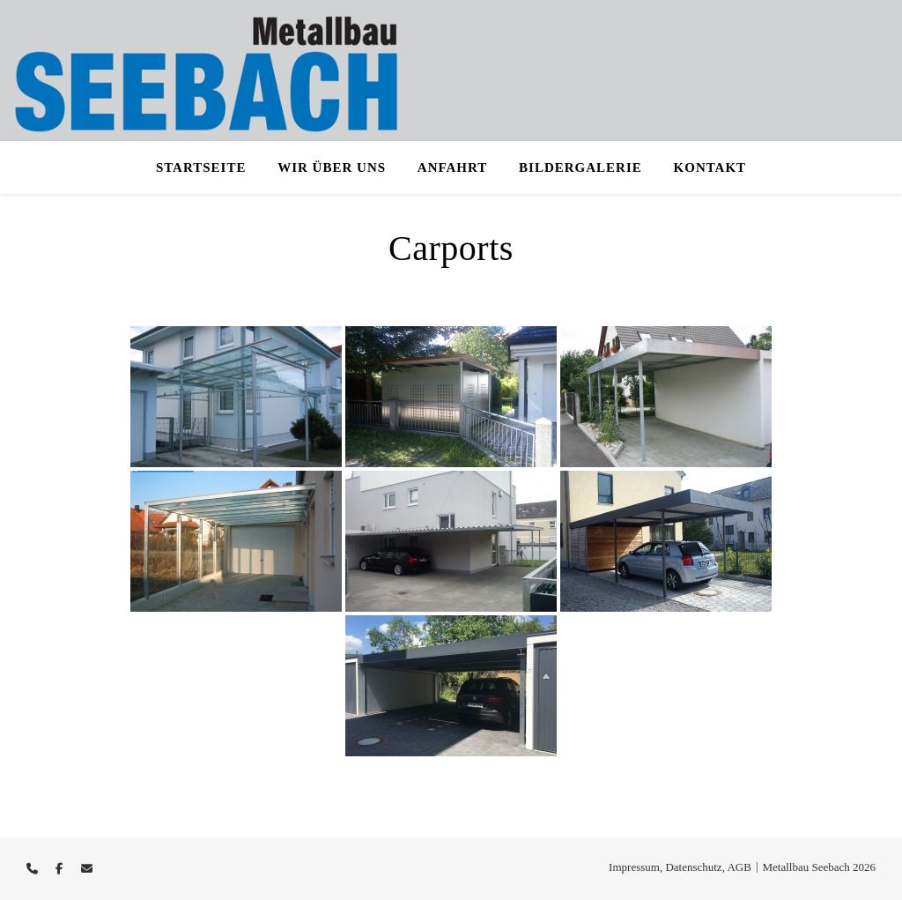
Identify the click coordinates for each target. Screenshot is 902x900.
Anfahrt (453, 167)
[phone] (33, 868)
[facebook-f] (60, 868)
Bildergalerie (580, 167)
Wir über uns (331, 167)
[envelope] (86, 868)
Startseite (201, 167)
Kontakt (710, 167)
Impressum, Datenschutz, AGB (680, 867)
